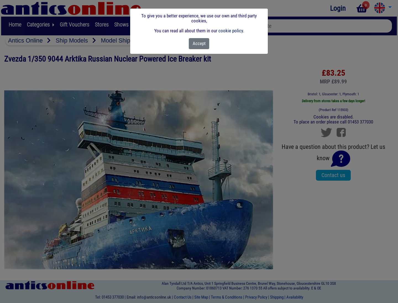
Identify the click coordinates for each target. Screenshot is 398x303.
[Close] (199, 43)
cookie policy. (231, 30)
